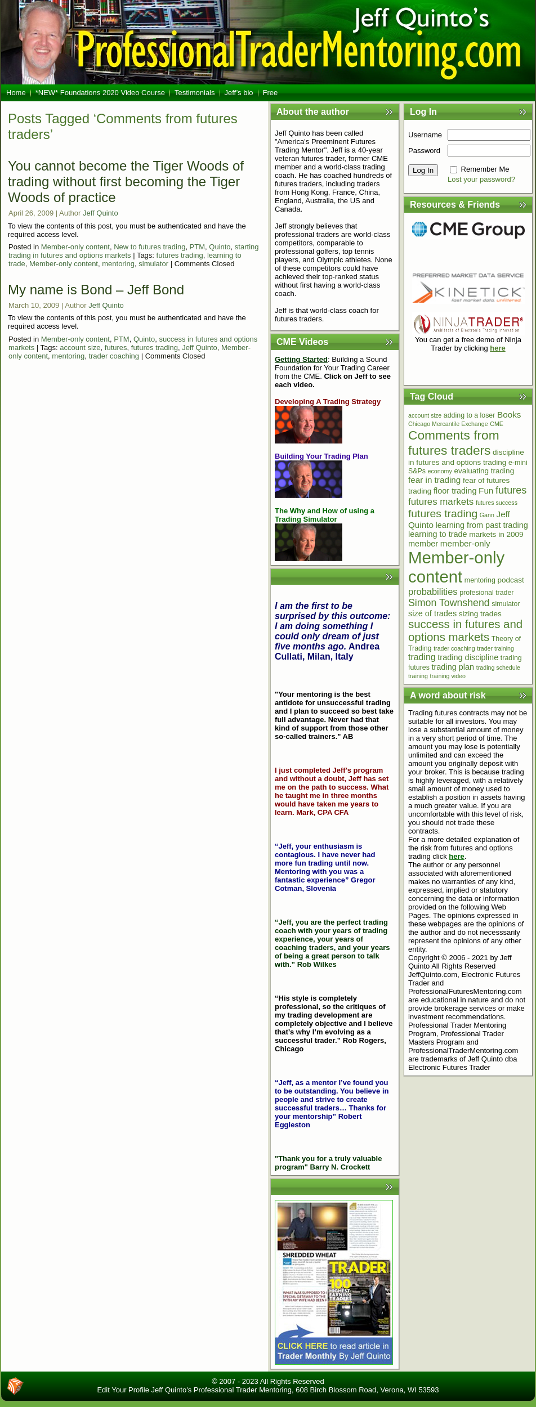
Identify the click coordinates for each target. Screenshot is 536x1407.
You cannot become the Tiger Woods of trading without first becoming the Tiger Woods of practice (126, 181)
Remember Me (485, 169)
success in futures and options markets (465, 630)
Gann (487, 515)
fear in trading (434, 480)
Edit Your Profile (123, 1390)
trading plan (452, 666)
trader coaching (113, 356)
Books (509, 414)
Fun (486, 490)
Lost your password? (481, 179)
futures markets (441, 501)
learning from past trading (482, 525)
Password (424, 150)
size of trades (432, 613)
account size (80, 347)
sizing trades (480, 614)
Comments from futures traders (453, 443)
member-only (465, 543)
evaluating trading (484, 471)
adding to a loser (469, 415)
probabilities (433, 591)
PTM (197, 247)
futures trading (180, 255)
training (418, 676)
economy (440, 471)
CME (496, 423)
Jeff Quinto (100, 213)
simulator (153, 263)
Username (425, 135)
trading (422, 657)
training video (448, 676)
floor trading (455, 490)
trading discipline (467, 657)
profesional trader (486, 593)
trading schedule (498, 667)
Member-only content (75, 247)
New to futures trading (149, 247)
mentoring (118, 263)
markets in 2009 (496, 534)
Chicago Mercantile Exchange (448, 423)
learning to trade (437, 534)
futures (116, 347)
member (423, 543)
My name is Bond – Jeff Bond (96, 289)
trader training (495, 648)
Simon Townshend (449, 602)
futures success (496, 502)
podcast (511, 580)
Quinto (219, 247)
